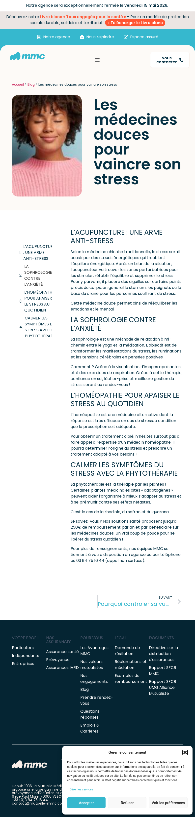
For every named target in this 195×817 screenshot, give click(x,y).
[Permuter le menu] (97, 59)
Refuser (127, 803)
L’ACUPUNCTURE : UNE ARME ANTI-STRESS (39, 252)
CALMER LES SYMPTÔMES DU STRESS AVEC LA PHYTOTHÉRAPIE (40, 327)
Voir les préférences (168, 803)
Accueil (18, 84)
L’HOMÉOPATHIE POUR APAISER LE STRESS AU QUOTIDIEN (40, 301)
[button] (185, 752)
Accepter (86, 803)
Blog (31, 84)
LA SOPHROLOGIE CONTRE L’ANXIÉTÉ (38, 275)
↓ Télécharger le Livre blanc (135, 23)
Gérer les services (81, 789)
